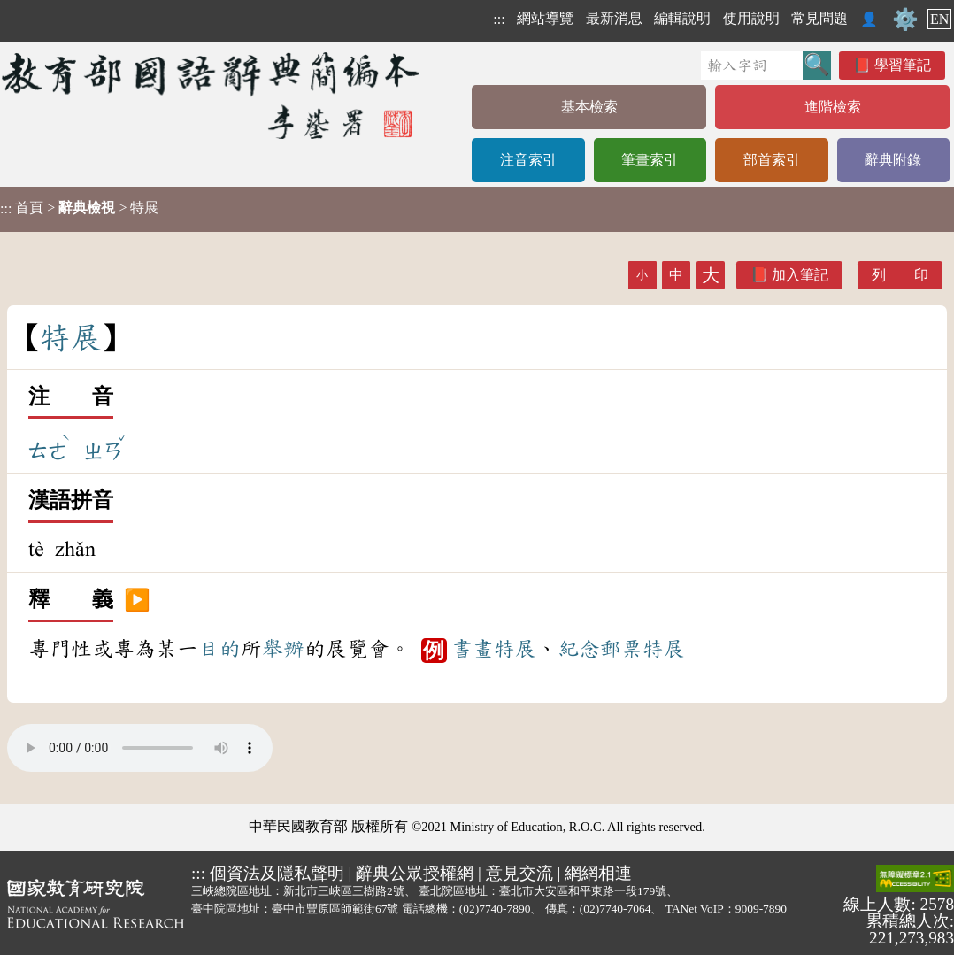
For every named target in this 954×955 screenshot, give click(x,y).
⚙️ (905, 19)
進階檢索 (832, 106)
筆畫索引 (649, 159)
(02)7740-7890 (495, 908)
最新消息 (614, 18)
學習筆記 (902, 65)
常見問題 (819, 18)
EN (939, 19)
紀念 (579, 648)
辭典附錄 (893, 159)
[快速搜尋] (752, 65)
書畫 (472, 648)
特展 (515, 648)
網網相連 (598, 873)
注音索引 (528, 159)
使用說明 (751, 18)
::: (498, 19)
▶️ (137, 600)
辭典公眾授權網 (414, 873)
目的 (219, 648)
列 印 (900, 274)
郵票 (621, 648)
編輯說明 (682, 18)
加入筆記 (800, 274)
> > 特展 (79, 208)
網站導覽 (545, 18)
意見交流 (519, 873)
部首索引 (771, 159)
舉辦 (283, 648)
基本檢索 (589, 106)
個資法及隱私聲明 (277, 873)
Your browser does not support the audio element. (140, 748)
